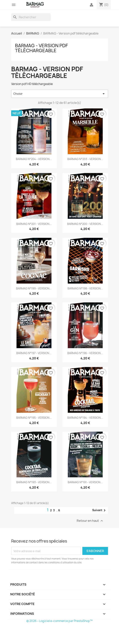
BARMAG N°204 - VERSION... (34, 159)
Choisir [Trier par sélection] (59, 93)
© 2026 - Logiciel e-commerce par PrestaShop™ (59, 621)
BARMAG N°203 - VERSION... (85, 159)
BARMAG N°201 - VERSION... (34, 224)
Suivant (99, 510)
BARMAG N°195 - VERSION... (34, 417)
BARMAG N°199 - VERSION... (34, 288)
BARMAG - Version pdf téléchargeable (41, 48)
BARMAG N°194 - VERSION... (85, 417)
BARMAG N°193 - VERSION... (34, 482)
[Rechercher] (31, 17)
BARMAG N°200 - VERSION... (85, 224)
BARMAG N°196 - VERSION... (85, 353)
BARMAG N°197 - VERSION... (33, 353)
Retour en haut (90, 521)
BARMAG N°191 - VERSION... (85, 482)
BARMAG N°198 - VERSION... (85, 288)
